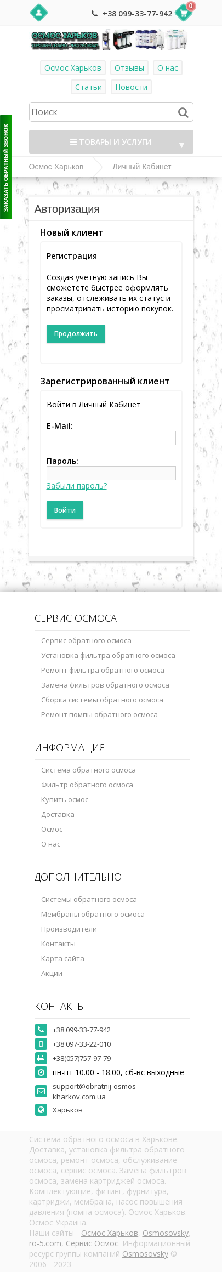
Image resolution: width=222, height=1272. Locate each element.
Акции (51, 973)
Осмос (51, 829)
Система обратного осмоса (88, 770)
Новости (131, 87)
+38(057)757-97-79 (82, 1058)
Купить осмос (64, 799)
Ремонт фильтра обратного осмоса (102, 670)
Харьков (68, 1110)
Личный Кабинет (141, 166)
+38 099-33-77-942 (137, 13)
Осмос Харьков (72, 68)
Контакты (58, 944)
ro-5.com (45, 1243)
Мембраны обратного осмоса (93, 914)
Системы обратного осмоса (89, 899)
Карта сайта (62, 958)
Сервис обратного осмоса (86, 640)
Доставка (58, 814)
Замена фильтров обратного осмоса (105, 685)
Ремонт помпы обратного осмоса (99, 714)
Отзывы (129, 68)
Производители (69, 929)
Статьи (88, 87)
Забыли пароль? (77, 485)
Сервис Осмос (92, 1243)
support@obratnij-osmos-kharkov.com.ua (95, 1091)
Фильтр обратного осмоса (87, 785)
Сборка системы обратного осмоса (102, 700)
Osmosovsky (166, 1233)
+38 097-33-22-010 (82, 1044)
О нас (167, 68)
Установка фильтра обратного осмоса (108, 655)
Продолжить (76, 333)
